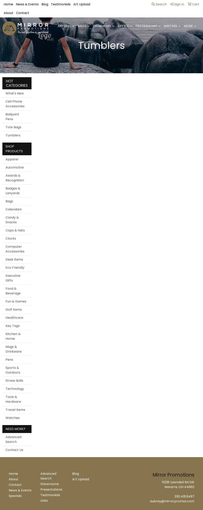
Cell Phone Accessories (15, 103)
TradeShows (146, 26)
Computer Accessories (15, 249)
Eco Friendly (15, 267)
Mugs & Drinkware (14, 349)
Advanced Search (13, 439)
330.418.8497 (184, 496)
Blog (44, 4)
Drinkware (102, 26)
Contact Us (14, 450)
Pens (9, 359)
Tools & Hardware (13, 399)
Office (123, 26)
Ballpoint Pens (12, 116)
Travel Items (15, 409)
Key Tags (13, 326)
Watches (13, 418)
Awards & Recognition (15, 178)
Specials (15, 496)
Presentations (51, 489)
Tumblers (13, 135)
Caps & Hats (15, 230)
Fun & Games (16, 301)
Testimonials (61, 4)
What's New (15, 93)
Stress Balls (14, 380)
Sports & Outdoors (13, 370)
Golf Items (14, 309)
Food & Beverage (13, 291)
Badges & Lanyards (13, 190)
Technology (15, 388)
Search (159, 4)
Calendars (14, 209)
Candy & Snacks (12, 220)
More (188, 26)
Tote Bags (13, 127)
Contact (22, 13)
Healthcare (14, 317)
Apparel (64, 26)
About (8, 13)
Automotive (15, 167)
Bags (82, 26)
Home (8, 4)
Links (44, 500)
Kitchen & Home (13, 336)
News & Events (27, 4)
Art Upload (81, 4)
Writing (170, 26)
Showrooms (49, 484)
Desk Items (14, 259)
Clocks (11, 238)
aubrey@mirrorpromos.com (172, 501)
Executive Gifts (13, 278)
